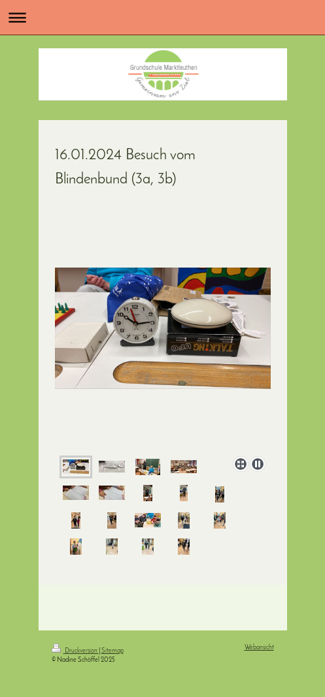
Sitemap (112, 651)
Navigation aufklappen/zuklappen (162, 17)
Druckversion (75, 651)
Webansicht (259, 648)
